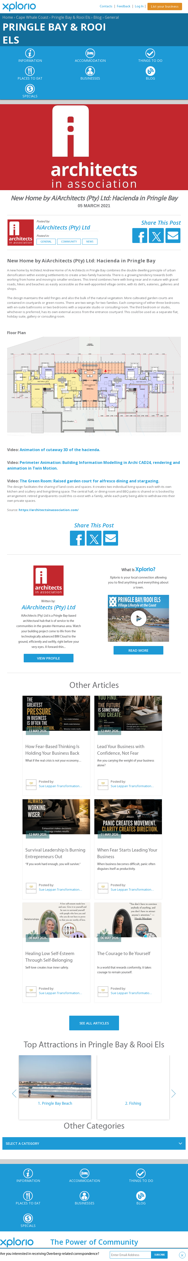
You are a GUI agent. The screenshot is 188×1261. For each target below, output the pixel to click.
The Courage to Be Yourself (123, 953)
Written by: (48, 601)
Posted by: (43, 221)
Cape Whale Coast (32, 17)
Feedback (123, 6)
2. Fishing (133, 1103)
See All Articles (94, 1023)
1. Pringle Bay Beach (55, 1103)
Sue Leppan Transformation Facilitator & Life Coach (61, 786)
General (112, 17)
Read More (138, 650)
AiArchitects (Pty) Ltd (63, 227)
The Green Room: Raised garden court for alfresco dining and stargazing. (89, 481)
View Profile (48, 658)
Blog (97, 17)
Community (69, 241)
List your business (165, 6)
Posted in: (43, 236)
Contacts (106, 6)
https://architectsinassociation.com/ (48, 510)
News (89, 241)
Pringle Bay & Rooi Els (70, 17)
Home (7, 17)
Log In (139, 6)
